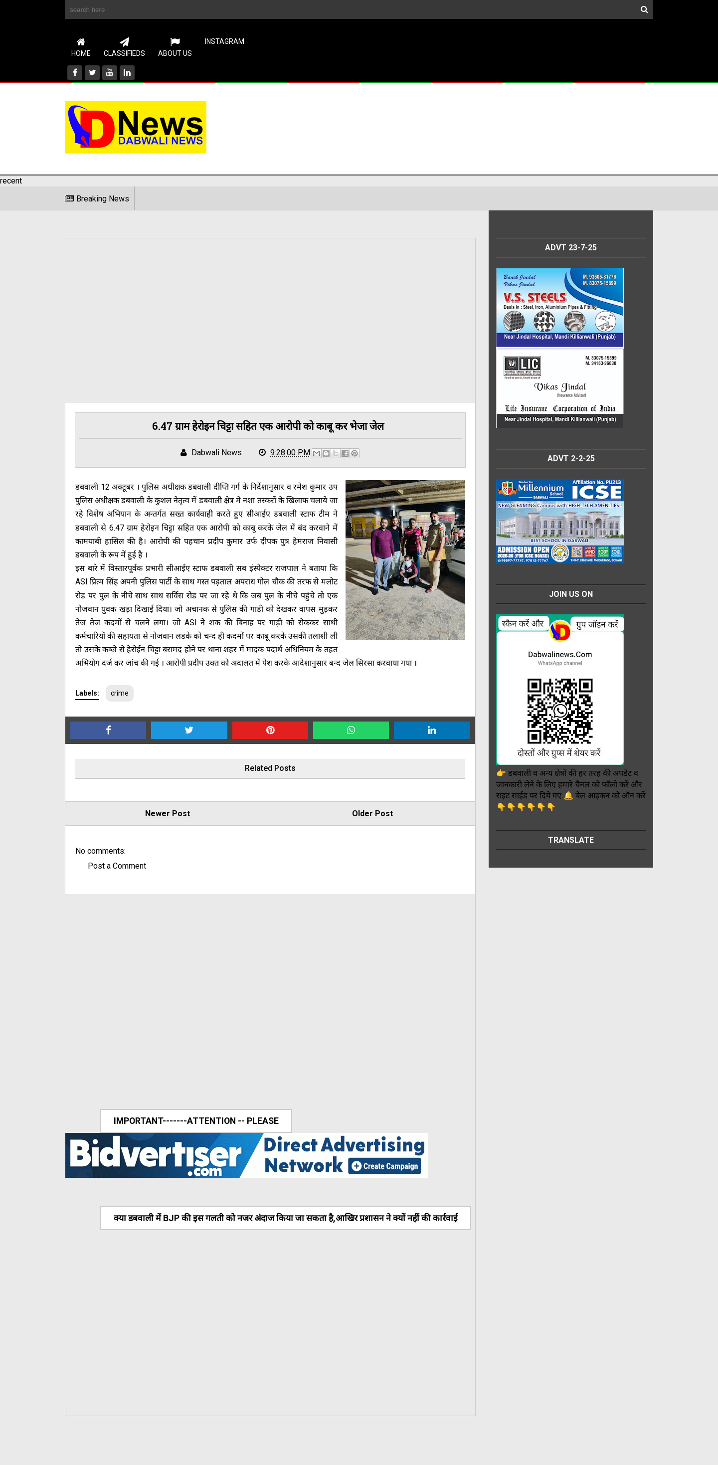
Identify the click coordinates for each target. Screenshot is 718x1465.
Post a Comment (117, 880)
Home (81, 47)
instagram (224, 41)
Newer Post (165, 828)
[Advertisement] (471, 127)
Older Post (364, 828)
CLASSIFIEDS (124, 47)
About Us (175, 47)
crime (120, 708)
